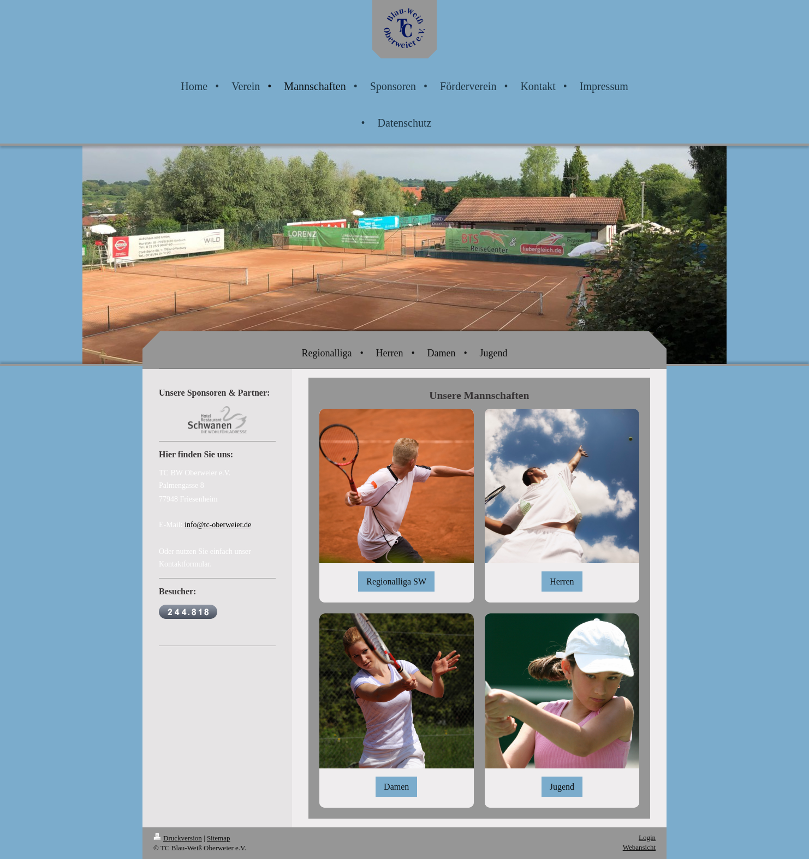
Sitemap (218, 838)
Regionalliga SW (396, 581)
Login (647, 837)
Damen (396, 786)
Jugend (562, 786)
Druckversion (177, 838)
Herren (562, 581)
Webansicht (639, 847)
